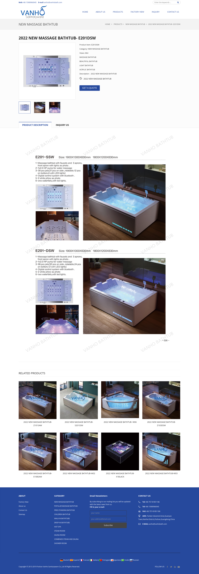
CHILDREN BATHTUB (62, 514)
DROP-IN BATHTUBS (62, 522)
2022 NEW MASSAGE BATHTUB (97, 78)
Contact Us (173, 11)
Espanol (75, 560)
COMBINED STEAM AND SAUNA (66, 539)
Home (85, 11)
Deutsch (65, 560)
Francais (85, 560)
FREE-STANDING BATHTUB (64, 510)
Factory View (137, 11)
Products (118, 11)
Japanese (116, 560)
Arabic (125, 560)
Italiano (94, 560)
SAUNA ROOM (59, 535)
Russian (134, 560)
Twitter (171, 566)
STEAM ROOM (59, 531)
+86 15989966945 (152, 506)
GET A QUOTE (89, 88)
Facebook (167, 566)
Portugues (105, 560)
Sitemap (22, 514)
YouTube (178, 566)
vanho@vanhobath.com (53, 2)
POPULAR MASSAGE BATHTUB (65, 506)
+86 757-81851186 (152, 502)
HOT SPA (57, 527)
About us (100, 11)
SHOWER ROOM (60, 543)
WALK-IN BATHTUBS (62, 518)
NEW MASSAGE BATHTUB (38, 24)
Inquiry (155, 11)
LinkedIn (175, 566)
